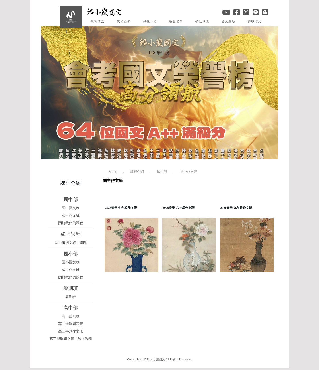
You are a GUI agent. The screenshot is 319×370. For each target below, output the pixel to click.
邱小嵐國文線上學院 (71, 242)
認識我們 (124, 21)
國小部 (70, 253)
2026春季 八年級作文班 (179, 207)
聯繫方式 (254, 21)
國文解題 (228, 21)
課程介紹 (150, 21)
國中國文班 (71, 208)
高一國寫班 (71, 316)
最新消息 (97, 21)
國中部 (70, 199)
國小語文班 (71, 262)
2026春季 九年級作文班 (236, 207)
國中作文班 (71, 215)
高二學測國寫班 (70, 324)
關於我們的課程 (70, 223)
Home (112, 171)
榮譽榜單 (176, 21)
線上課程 (70, 234)
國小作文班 (71, 270)
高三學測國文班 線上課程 (70, 339)
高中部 (70, 308)
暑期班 (70, 288)
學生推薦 (202, 21)
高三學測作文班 (70, 331)
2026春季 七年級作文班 (121, 207)
